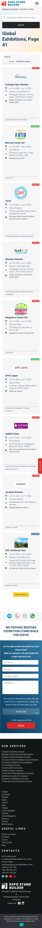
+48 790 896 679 (9, 870)
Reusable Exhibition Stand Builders (17, 762)
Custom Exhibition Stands (13, 751)
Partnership (7, 842)
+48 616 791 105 (9, 867)
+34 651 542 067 (9, 872)
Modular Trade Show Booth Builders (17, 754)
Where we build (8, 834)
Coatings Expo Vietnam (16, 84)
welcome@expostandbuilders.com (17, 864)
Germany (6, 794)
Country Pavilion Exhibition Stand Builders (20, 759)
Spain (4, 799)
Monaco (5, 818)
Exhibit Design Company (12, 770)
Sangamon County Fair (16, 317)
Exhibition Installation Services (15, 778)
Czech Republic (8, 810)
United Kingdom (9, 816)
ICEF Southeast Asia (15, 550)
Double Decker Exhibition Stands (16, 757)
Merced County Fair (15, 142)
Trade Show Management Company (18, 773)
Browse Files (21, 711)
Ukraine (5, 813)
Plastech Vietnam (14, 259)
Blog (4, 845)
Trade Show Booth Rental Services (17, 781)
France (5, 802)
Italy (3, 805)
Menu (37, 3)
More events (21, 595)
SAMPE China (12, 434)
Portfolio (5, 837)
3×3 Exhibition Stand (11, 765)
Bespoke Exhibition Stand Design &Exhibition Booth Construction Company (16, 895)
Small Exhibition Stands (12, 767)
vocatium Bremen (14, 492)
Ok (22, 925)
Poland (5, 797)
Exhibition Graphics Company (15, 776)
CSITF (8, 201)
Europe (5, 791)
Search (21, 25)
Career (5, 839)
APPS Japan (11, 375)
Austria (5, 821)
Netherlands (7, 824)
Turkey (5, 807)
